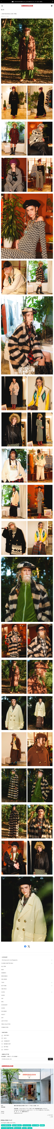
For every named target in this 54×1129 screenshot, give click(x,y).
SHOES (3, 995)
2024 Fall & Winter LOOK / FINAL (9, 13)
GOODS (3, 1008)
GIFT (2, 1017)
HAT (2, 998)
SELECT (3, 1014)
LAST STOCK (4, 1020)
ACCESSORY (4, 1004)
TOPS (2, 982)
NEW (2, 969)
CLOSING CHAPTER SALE (7, 963)
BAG (2, 1001)
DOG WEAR (4, 1011)
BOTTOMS (3, 985)
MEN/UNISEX (4, 976)
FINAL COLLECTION (5, 1024)
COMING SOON (4, 1027)
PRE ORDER (4, 979)
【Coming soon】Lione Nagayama (9, 960)
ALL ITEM (3, 966)
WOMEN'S (3, 972)
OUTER (3, 992)
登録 (50, 1059)
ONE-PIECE (4, 988)
